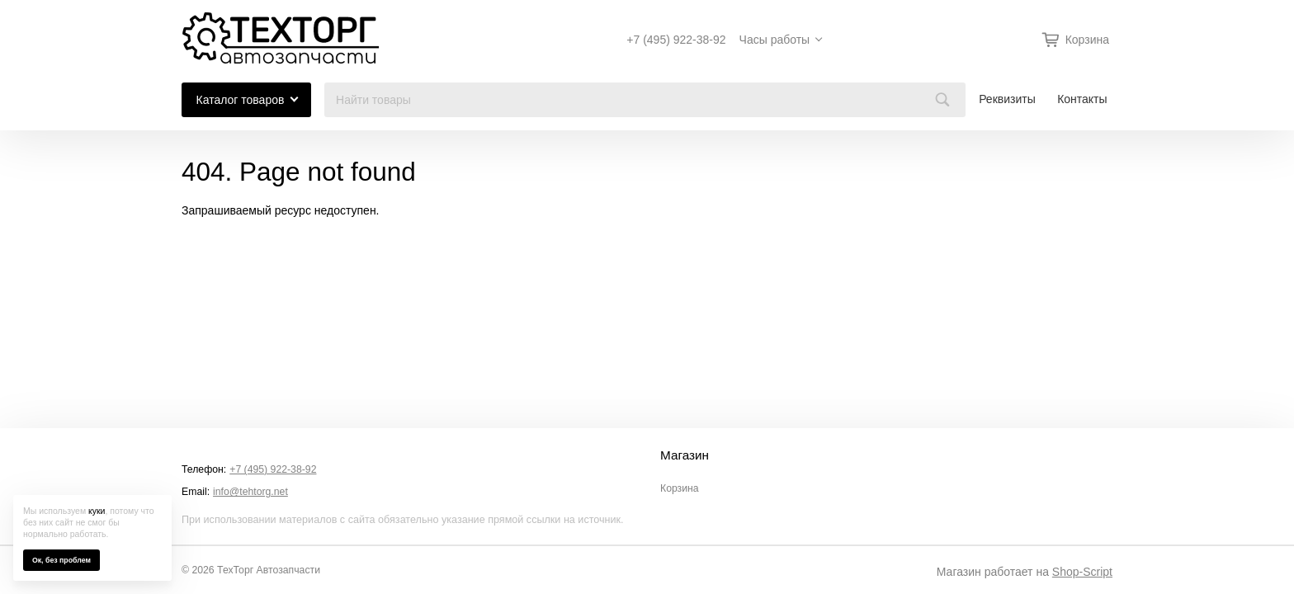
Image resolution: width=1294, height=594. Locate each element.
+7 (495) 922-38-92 (675, 39)
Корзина (679, 488)
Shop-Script (1082, 571)
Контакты (1082, 99)
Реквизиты (1007, 99)
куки (96, 511)
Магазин (684, 455)
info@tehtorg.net (250, 491)
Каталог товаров (240, 99)
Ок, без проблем (61, 560)
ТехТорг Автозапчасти (268, 570)
